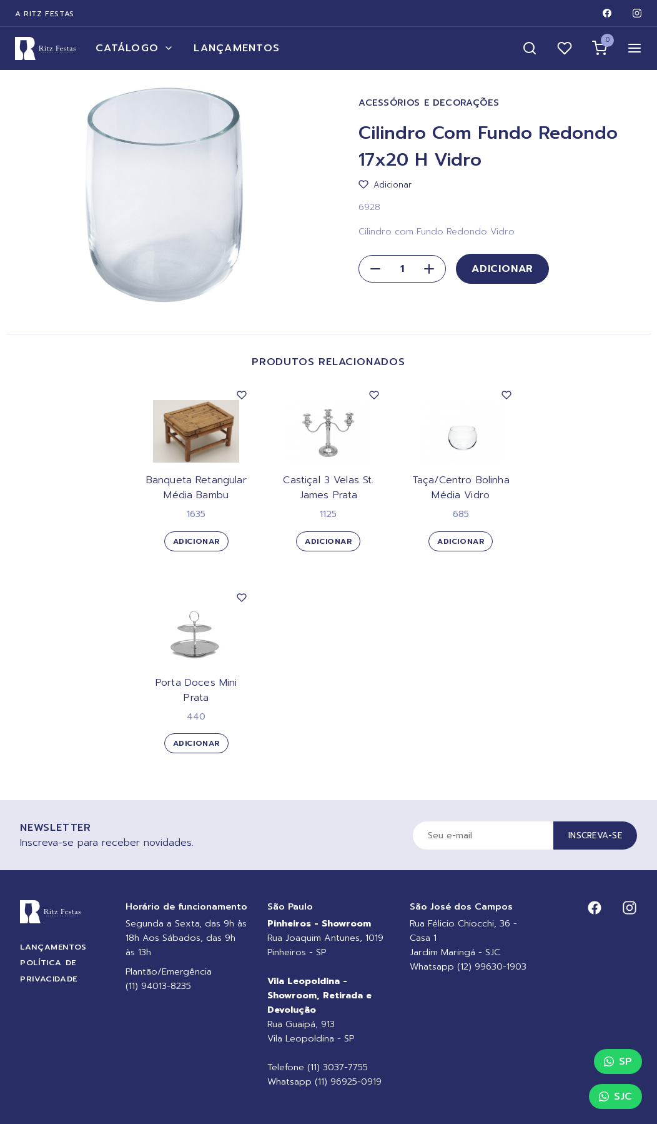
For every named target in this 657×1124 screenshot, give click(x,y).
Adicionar (502, 268)
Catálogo (135, 48)
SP (618, 1061)
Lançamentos (237, 48)
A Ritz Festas (44, 13)
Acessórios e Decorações (429, 102)
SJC (615, 1096)
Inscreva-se (595, 835)
